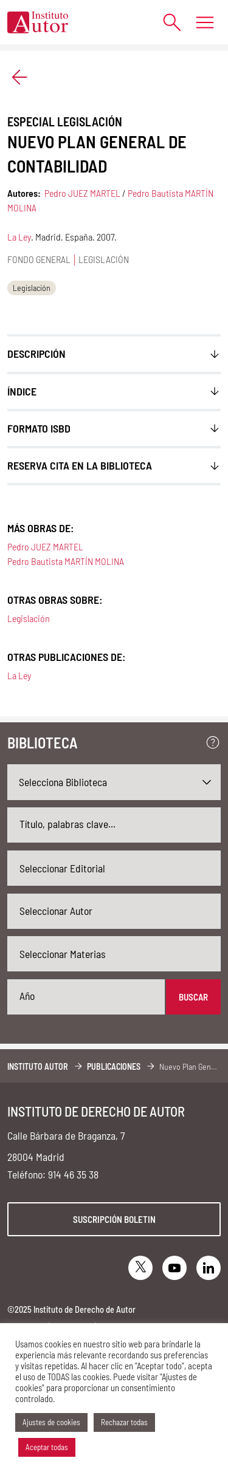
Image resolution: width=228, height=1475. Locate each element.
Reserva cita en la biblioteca (79, 465)
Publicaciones (113, 1066)
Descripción (36, 353)
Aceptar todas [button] (47, 1447)
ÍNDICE (21, 391)
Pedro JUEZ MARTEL (82, 193)
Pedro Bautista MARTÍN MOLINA (65, 561)
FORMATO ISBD (39, 428)
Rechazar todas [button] (124, 1422)
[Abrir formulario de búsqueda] (166, 22)
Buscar (193, 996)
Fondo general (39, 259)
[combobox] (114, 868)
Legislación (31, 287)
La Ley (19, 236)
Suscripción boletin (114, 1219)
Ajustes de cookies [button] (51, 1422)
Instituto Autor (37, 1066)
